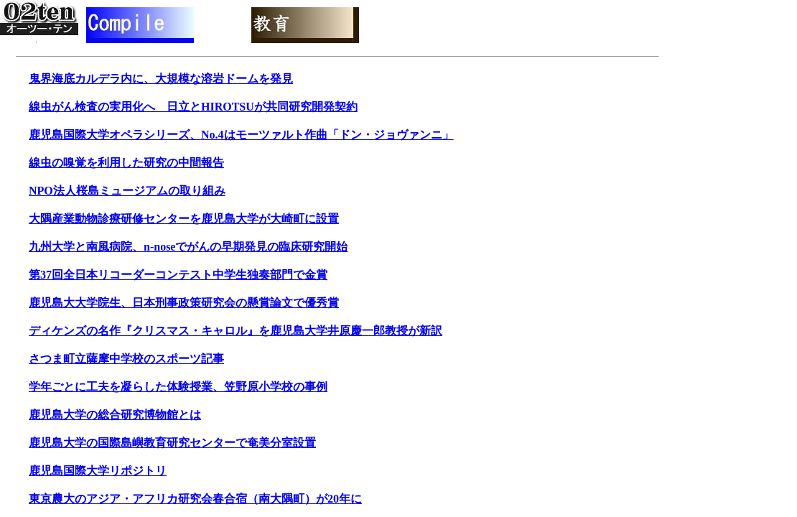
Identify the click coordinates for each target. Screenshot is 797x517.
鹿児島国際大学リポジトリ (98, 471)
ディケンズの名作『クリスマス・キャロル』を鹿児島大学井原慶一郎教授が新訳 (235, 331)
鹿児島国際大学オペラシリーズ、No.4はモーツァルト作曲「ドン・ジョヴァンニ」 (241, 135)
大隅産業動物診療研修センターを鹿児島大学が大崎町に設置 (184, 219)
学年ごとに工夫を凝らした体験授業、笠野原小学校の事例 (178, 387)
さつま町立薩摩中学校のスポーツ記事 (126, 359)
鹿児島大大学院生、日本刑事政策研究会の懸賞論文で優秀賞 (184, 303)
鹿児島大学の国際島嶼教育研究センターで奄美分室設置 (172, 443)
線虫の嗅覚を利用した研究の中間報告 (126, 163)
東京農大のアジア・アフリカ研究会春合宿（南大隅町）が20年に (195, 499)
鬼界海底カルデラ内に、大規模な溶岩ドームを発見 (161, 79)
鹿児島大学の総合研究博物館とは (115, 415)
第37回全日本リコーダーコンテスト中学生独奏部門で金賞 (178, 275)
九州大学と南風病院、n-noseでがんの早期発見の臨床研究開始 (188, 247)
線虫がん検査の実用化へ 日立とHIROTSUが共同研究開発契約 (193, 107)
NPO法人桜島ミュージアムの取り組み (127, 191)
